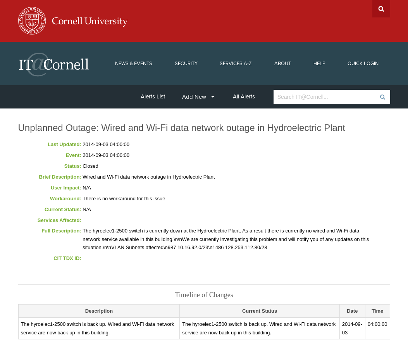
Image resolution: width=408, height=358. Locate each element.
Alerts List (153, 96)
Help (319, 63)
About (282, 63)
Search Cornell (381, 8)
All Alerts (244, 96)
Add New (198, 96)
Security (186, 63)
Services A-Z (236, 63)
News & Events (133, 63)
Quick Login (363, 63)
